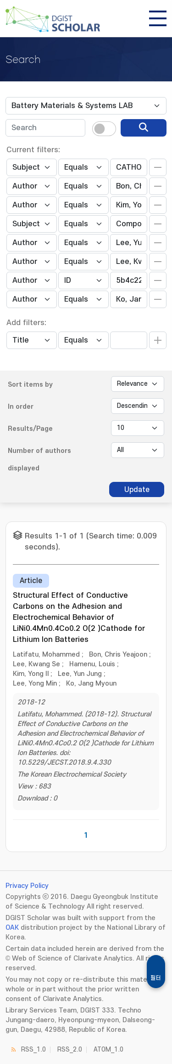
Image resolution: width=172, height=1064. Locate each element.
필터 (155, 978)
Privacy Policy (27, 886)
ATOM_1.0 (108, 1049)
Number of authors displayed (39, 459)
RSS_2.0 (69, 1049)
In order (20, 407)
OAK (12, 928)
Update (137, 490)
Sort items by (30, 385)
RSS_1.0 (33, 1049)
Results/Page (30, 429)
